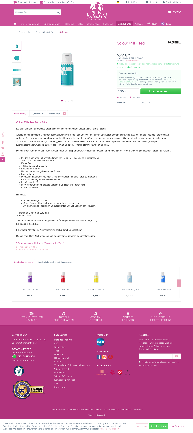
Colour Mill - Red (63, 289)
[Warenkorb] (174, 12)
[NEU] (151, 23)
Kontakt (58, 361)
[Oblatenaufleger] (52, 23)
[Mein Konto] (133, 2)
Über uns (58, 354)
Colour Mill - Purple (30, 289)
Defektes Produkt (63, 339)
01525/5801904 (26, 356)
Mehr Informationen (109, 428)
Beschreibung (20, 113)
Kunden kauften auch (23, 262)
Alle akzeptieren (158, 426)
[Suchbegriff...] (37, 12)
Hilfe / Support (61, 358)
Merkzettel (152, 2)
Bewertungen (57, 113)
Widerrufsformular (63, 376)
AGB (56, 383)
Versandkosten (90, 409)
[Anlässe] (138, 23)
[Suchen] (58, 12)
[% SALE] (166, 23)
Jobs (56, 350)
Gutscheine (59, 347)
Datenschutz (60, 372)
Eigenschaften (37, 113)
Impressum (60, 387)
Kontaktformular (25, 360)
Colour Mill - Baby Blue (129, 289)
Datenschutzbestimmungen (164, 362)
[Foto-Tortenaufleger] (30, 23)
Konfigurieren (177, 426)
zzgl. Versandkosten (132, 61)
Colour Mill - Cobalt (163, 289)
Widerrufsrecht (61, 369)
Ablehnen (141, 426)
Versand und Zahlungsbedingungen (72, 365)
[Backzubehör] (124, 23)
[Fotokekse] (69, 23)
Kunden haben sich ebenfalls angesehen (55, 262)
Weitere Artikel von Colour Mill (32, 249)
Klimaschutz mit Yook (64, 379)
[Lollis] (80, 23)
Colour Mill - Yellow (96, 289)
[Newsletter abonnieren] (176, 356)
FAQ (56, 343)
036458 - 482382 (21, 349)
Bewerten (135, 97)
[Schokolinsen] (93, 23)
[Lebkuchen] (108, 23)
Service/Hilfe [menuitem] (171, 2)
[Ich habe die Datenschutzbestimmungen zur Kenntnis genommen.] (139, 362)
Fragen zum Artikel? (27, 246)
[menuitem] (133, 2)
